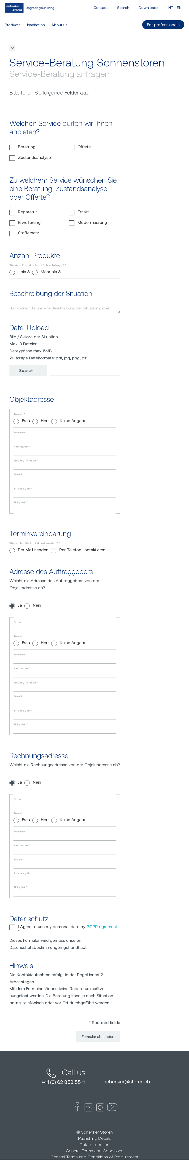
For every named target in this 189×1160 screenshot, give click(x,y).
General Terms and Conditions (94, 1150)
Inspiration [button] (36, 19)
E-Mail (18, 859)
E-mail (18, 474)
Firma (17, 622)
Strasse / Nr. (22, 488)
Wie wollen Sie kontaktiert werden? (34, 543)
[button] (122, 48)
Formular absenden (98, 1036)
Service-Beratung (56, 48)
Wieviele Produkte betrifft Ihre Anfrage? (37, 265)
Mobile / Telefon (25, 460)
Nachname (21, 446)
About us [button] (59, 19)
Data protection (94, 1144)
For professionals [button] (163, 19)
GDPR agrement (101, 926)
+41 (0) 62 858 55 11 (63, 1082)
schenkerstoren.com (24, 48)
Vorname (20, 432)
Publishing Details (94, 1138)
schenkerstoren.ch (127, 1082)
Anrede (19, 414)
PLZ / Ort (20, 502)
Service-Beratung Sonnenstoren (95, 48)
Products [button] (13, 19)
